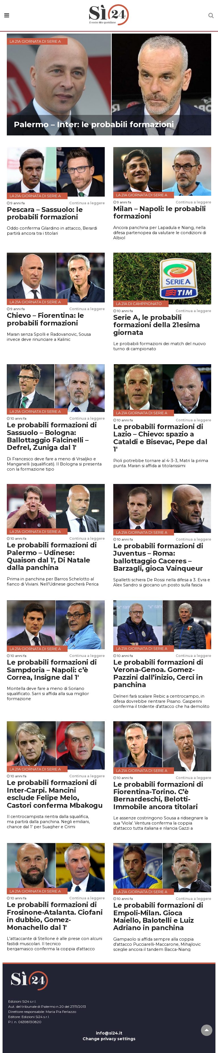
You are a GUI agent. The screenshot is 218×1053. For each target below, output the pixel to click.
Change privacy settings (109, 1038)
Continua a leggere (87, 203)
